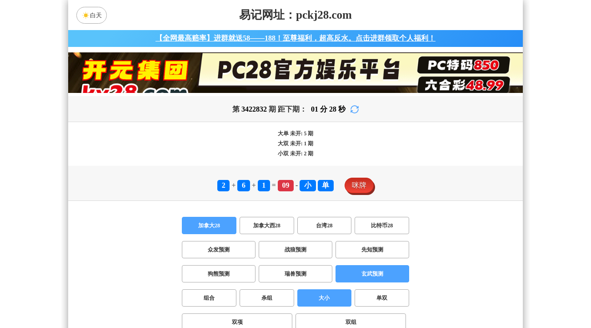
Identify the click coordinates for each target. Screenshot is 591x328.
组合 (209, 298)
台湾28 (324, 225)
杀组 (266, 298)
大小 (324, 298)
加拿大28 (209, 225)
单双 (381, 298)
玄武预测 (372, 274)
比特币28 (382, 225)
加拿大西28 (266, 225)
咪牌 (359, 185)
